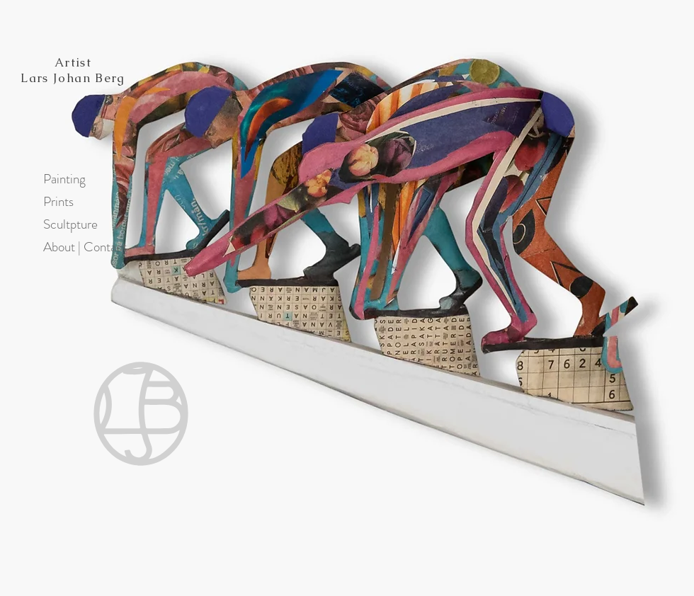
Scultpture (68, 224)
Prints (58, 201)
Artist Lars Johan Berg (73, 70)
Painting (64, 178)
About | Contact (68, 246)
